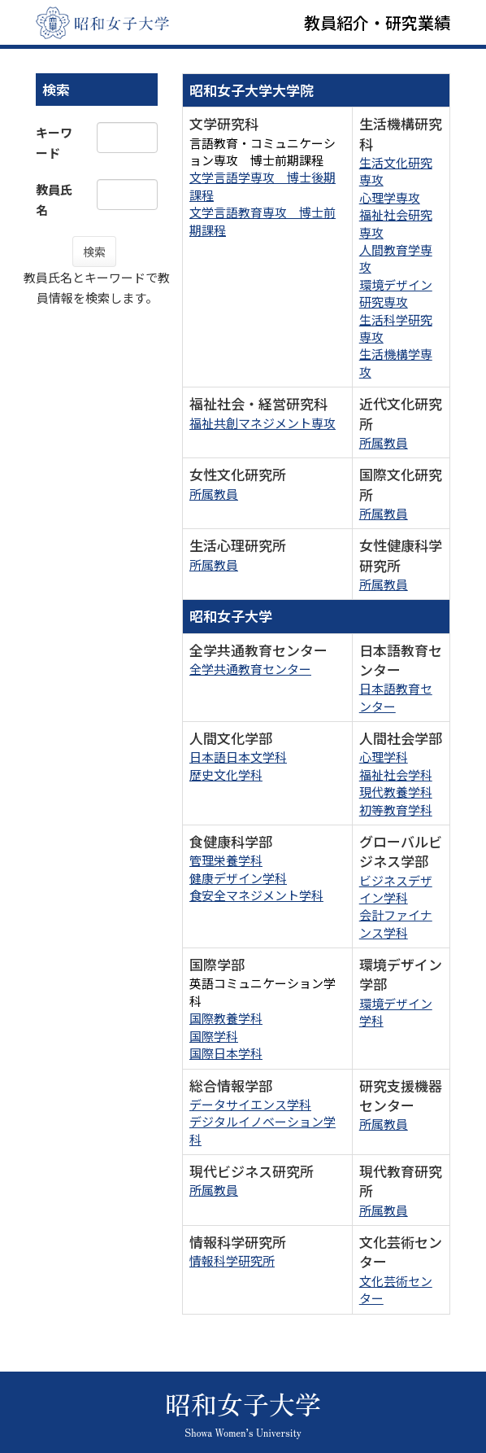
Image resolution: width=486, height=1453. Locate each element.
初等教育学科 (395, 809)
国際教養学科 (226, 1017)
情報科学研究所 (232, 1260)
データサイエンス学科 (250, 1104)
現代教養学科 (395, 791)
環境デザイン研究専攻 (395, 293)
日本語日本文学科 (238, 756)
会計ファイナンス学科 (395, 923)
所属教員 (383, 442)
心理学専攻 (389, 197)
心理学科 (383, 756)
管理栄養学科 (226, 860)
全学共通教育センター (250, 668)
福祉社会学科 (395, 774)
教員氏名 (54, 199)
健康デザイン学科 (238, 877)
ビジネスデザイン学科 (395, 889)
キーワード (54, 142)
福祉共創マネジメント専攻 (262, 422)
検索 (94, 251)
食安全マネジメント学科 (256, 895)
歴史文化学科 (226, 774)
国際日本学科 (226, 1052)
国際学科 (213, 1035)
